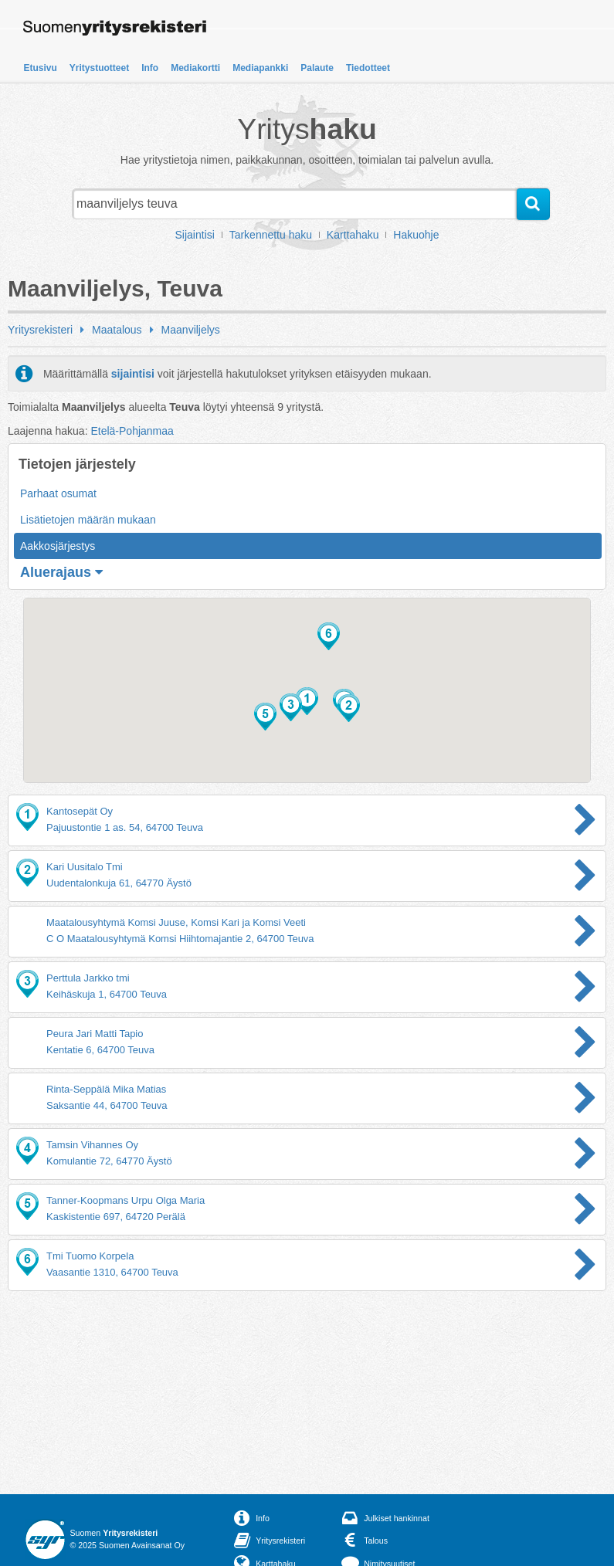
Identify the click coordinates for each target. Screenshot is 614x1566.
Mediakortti (195, 68)
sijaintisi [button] (132, 374)
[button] (307, 701)
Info (149, 68)
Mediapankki (260, 68)
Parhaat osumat (58, 493)
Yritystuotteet (99, 68)
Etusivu (40, 68)
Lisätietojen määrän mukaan (88, 520)
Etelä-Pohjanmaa (131, 431)
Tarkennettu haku (270, 235)
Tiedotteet (368, 68)
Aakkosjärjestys (57, 546)
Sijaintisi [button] (195, 235)
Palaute (317, 68)
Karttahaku (353, 235)
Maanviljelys (190, 330)
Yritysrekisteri (40, 330)
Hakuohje (416, 235)
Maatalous (117, 330)
